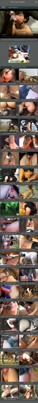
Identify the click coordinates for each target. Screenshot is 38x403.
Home (3, 7)
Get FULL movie (19, 40)
